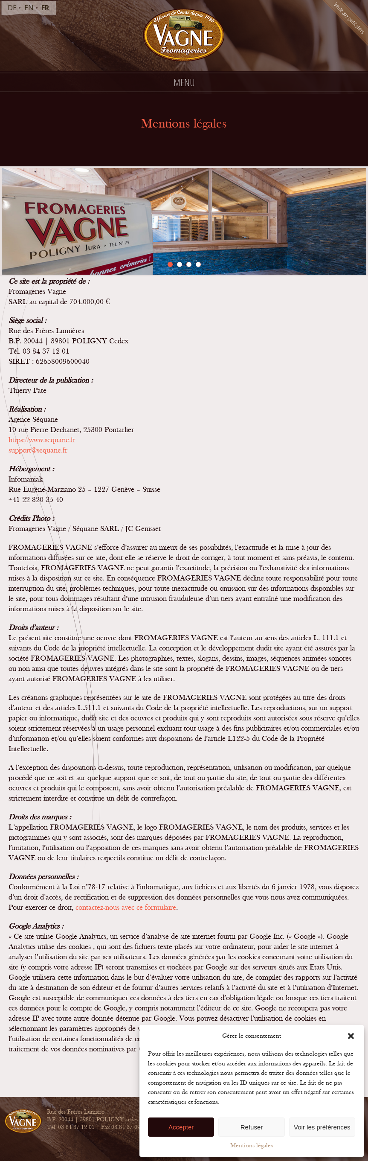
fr (45, 7)
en (29, 7)
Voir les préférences (322, 1127)
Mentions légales (251, 1145)
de (12, 7)
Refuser (252, 1127)
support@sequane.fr (38, 450)
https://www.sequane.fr (42, 439)
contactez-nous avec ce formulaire (125, 907)
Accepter (181, 1127)
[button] (351, 1036)
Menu (184, 82)
